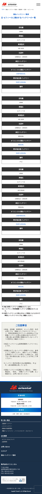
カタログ (4, 451)
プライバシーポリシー (28, 488)
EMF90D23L (21, 74)
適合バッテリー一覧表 (8, 455)
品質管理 (4, 441)
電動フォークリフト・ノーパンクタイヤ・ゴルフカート (17, 431)
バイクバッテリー (7, 426)
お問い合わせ (5, 447)
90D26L (21, 145)
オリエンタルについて (8, 439)
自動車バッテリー (7, 423)
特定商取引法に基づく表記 (13, 488)
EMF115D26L (21, 82)
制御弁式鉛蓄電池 (7, 428)
